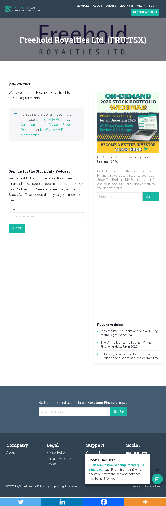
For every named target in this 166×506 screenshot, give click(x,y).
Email (12, 209)
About (97, 5)
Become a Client (145, 12)
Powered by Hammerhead (146, 486)
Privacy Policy (56, 452)
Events (111, 5)
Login (153, 5)
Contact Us (94, 453)
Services (82, 5)
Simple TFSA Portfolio (52, 119)
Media (141, 5)
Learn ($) (126, 5)
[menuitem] (83, 6)
